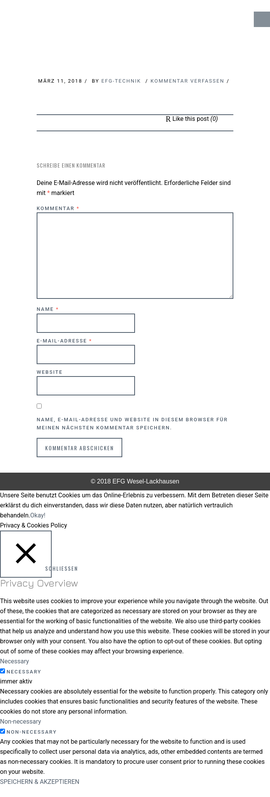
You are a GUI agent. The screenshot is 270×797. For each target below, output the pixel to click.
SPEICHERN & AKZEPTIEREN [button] (39, 781)
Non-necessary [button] (20, 721)
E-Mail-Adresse (64, 341)
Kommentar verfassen (187, 81)
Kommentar (58, 208)
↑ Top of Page (241, 770)
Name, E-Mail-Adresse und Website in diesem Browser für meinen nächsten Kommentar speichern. (132, 424)
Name (48, 309)
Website (50, 372)
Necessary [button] (14, 661)
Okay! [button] (37, 515)
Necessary (24, 672)
